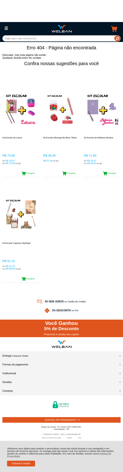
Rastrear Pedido (20, 356)
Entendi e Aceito (21, 463)
